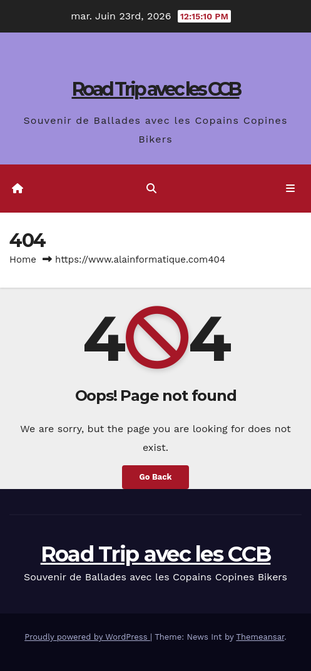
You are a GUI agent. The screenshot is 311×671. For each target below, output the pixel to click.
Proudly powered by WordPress (87, 637)
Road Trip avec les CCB (156, 89)
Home (22, 259)
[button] (151, 188)
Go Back (156, 477)
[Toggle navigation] (291, 189)
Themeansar (260, 637)
